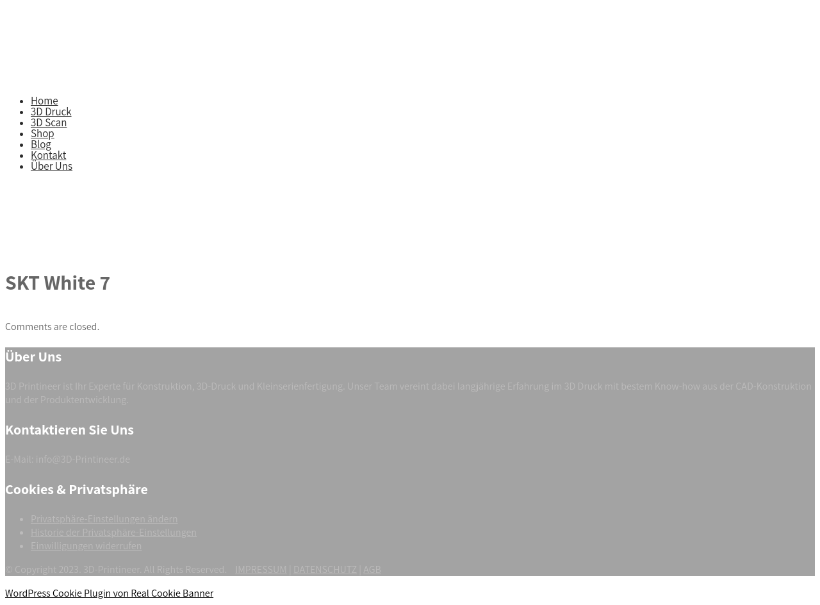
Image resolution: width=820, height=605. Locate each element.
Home (44, 101)
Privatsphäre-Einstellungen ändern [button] (104, 519)
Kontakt (48, 155)
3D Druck (51, 111)
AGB (372, 569)
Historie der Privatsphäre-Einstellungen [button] (114, 532)
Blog (41, 144)
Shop (42, 133)
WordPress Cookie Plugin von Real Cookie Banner (109, 593)
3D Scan (49, 122)
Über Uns (51, 166)
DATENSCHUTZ (325, 569)
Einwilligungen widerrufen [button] (86, 545)
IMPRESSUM (261, 569)
